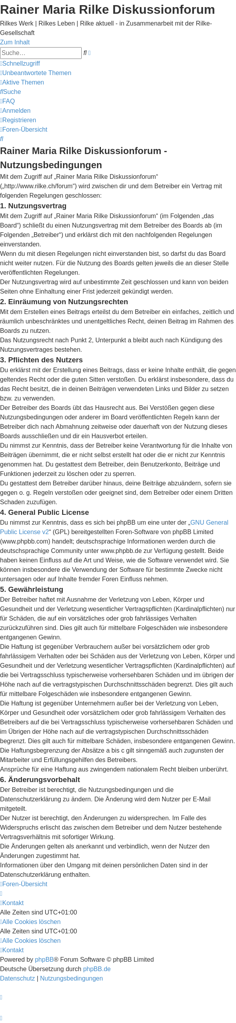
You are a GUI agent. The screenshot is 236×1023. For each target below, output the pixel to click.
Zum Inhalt (15, 42)
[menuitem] (35, 73)
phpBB (44, 959)
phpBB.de (97, 969)
